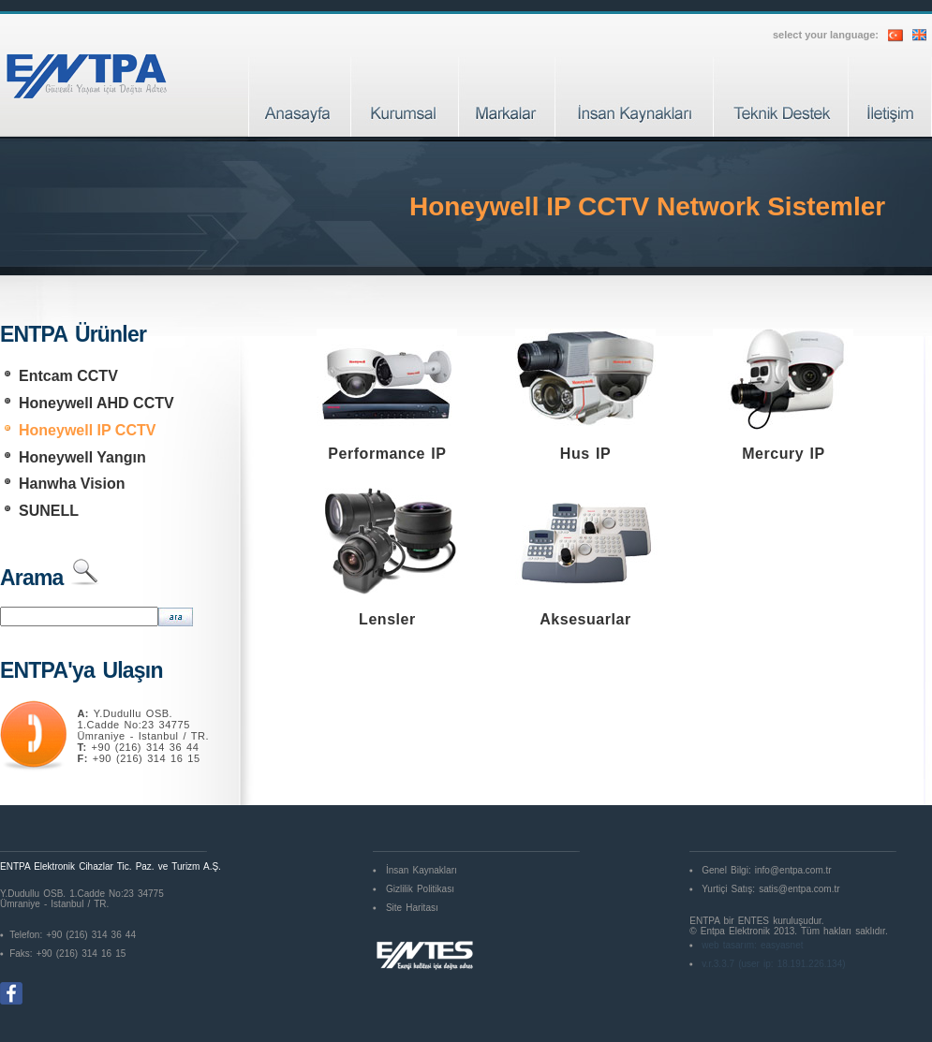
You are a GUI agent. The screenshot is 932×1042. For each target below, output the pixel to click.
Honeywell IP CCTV (87, 430)
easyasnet (782, 945)
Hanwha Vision (72, 484)
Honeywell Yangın (82, 457)
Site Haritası (412, 908)
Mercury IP (783, 454)
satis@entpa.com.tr (799, 889)
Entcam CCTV (68, 376)
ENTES (753, 921)
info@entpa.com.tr (793, 870)
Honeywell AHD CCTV (96, 403)
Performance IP (387, 454)
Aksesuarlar (585, 619)
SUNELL (49, 511)
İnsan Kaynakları (421, 870)
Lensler (387, 619)
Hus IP (585, 454)
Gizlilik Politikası (420, 889)
